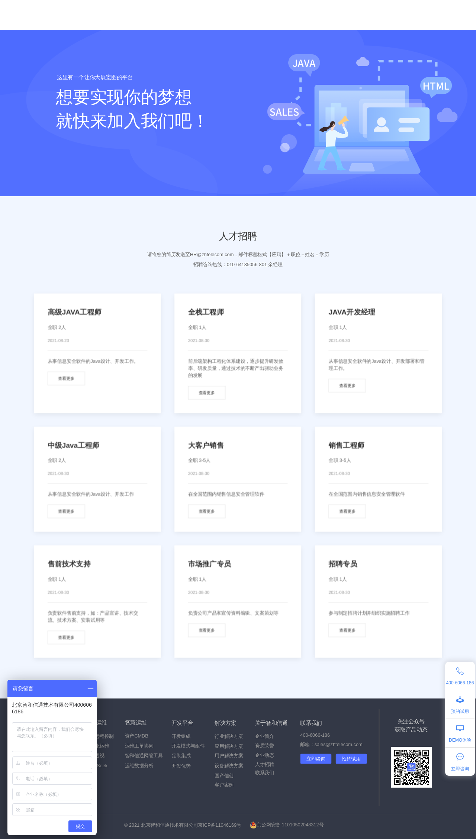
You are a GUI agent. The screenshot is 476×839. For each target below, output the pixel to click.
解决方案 (178, 15)
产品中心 (111, 15)
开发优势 (181, 766)
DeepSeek (96, 765)
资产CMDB (136, 736)
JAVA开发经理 (352, 312)
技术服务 (212, 15)
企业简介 (264, 736)
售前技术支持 (69, 564)
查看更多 (66, 378)
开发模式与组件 (188, 746)
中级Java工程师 (73, 445)
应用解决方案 (229, 746)
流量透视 (94, 756)
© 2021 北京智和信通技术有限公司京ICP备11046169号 (182, 825)
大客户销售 (206, 445)
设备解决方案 (229, 765)
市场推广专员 (209, 564)
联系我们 (264, 772)
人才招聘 (264, 764)
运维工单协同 (139, 746)
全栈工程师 (206, 312)
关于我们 (312, 15)
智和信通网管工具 (144, 756)
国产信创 (145, 15)
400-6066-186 (315, 735)
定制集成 (181, 756)
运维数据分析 (139, 765)
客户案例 (245, 15)
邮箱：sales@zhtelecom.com (331, 744)
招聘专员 (343, 564)
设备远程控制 (99, 736)
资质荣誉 (264, 745)
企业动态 (279, 15)
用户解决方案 (229, 756)
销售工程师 (346, 445)
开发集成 (180, 736)
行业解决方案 (229, 736)
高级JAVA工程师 (74, 312)
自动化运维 (97, 746)
